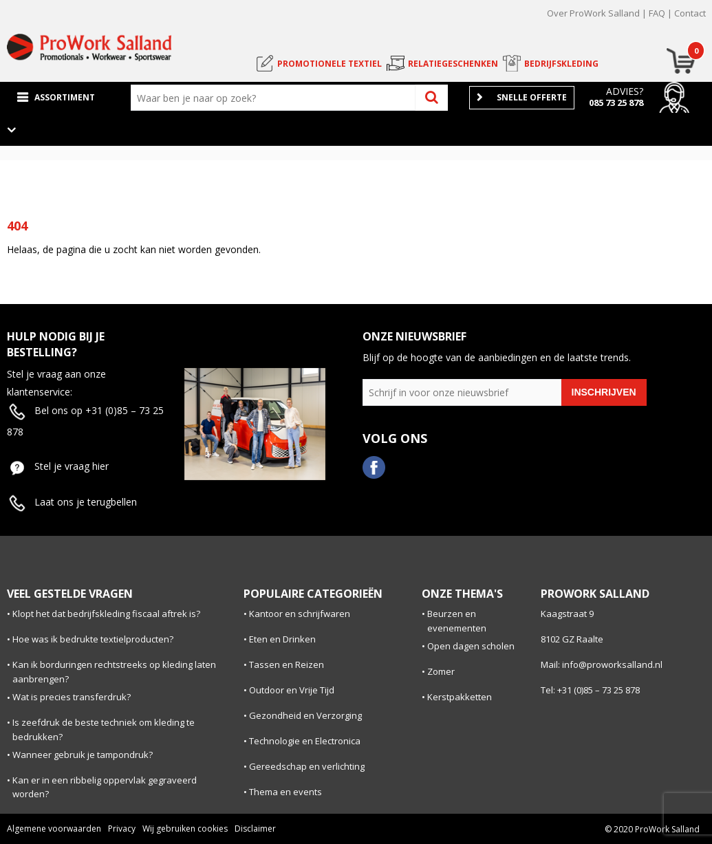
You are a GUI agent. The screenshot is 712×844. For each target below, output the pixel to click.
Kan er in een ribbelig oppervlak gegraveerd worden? (104, 787)
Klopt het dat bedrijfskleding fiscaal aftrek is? (106, 613)
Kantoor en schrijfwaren (299, 613)
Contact (690, 13)
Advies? (624, 91)
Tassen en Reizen (286, 664)
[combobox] (276, 98)
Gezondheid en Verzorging (305, 715)
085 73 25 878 (616, 102)
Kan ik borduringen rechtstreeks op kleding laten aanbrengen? (114, 671)
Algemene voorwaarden (54, 828)
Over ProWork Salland (593, 13)
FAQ (657, 13)
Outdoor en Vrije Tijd (291, 690)
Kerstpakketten (459, 697)
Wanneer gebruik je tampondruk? (82, 754)
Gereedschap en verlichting (307, 766)
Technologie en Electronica (304, 741)
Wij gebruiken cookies (185, 828)
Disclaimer (255, 828)
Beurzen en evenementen (456, 620)
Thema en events (285, 792)
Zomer (441, 671)
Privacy (122, 828)
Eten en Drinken (282, 639)
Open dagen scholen (471, 646)
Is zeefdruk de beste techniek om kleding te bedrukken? (103, 729)
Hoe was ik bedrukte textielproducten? (92, 639)
